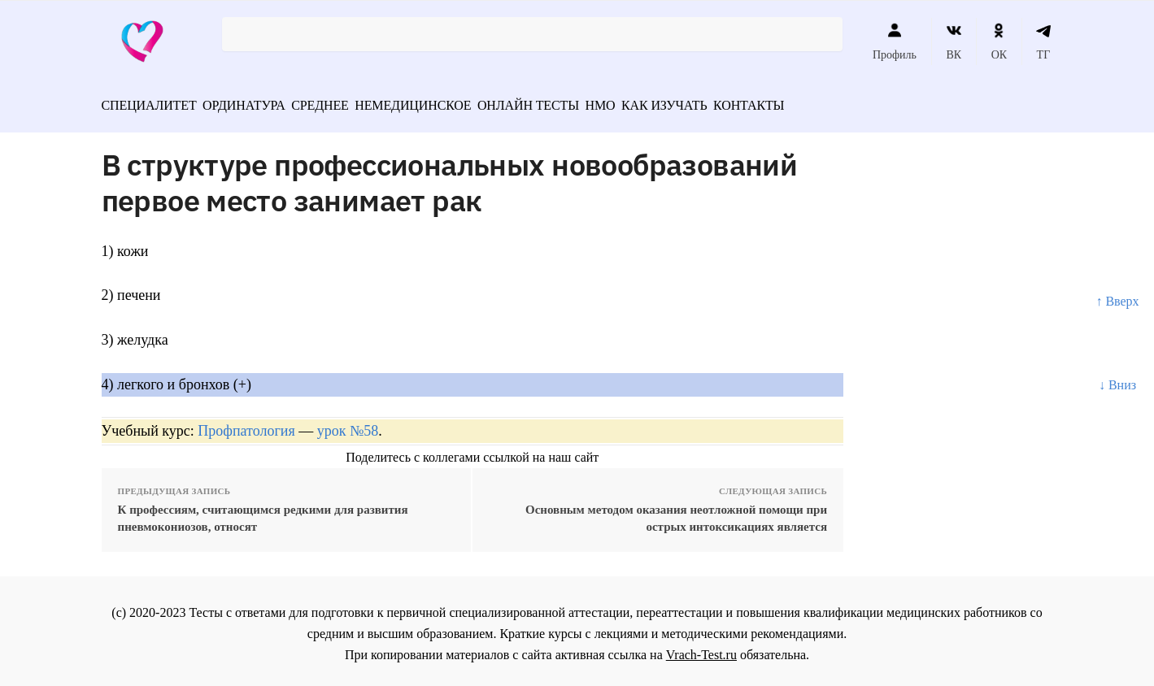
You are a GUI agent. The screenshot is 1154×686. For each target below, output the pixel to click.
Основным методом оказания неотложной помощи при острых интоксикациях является (676, 512)
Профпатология (246, 425)
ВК (953, 41)
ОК (999, 41)
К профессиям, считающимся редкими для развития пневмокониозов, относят (263, 512)
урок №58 (347, 425)
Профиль (895, 41)
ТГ (1043, 41)
